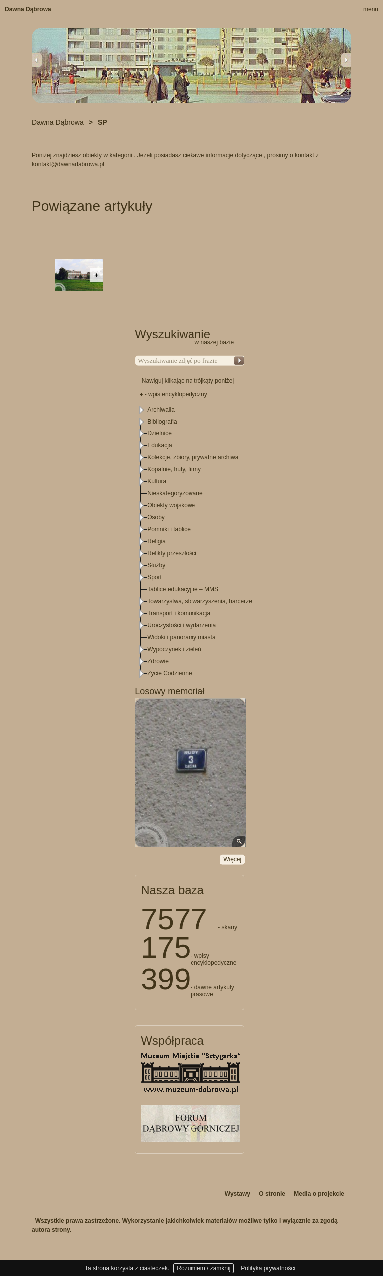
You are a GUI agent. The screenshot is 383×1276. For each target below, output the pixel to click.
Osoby (156, 517)
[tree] (190, 541)
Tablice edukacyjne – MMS (182, 589)
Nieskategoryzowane (174, 493)
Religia (156, 541)
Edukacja (159, 445)
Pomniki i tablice (169, 529)
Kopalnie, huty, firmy (174, 469)
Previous (36, 59)
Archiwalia (161, 409)
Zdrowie (158, 661)
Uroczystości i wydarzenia (181, 625)
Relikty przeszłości (171, 553)
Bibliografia (162, 421)
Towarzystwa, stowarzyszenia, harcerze (199, 601)
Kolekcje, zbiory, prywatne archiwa (192, 457)
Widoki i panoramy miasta (181, 637)
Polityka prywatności (268, 1268)
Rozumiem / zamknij (203, 1268)
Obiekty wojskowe (171, 505)
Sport (154, 577)
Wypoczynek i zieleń (174, 649)
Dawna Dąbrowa (28, 9)
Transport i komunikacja (178, 613)
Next (346, 59)
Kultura (156, 481)
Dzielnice (159, 433)
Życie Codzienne (169, 673)
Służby (156, 565)
